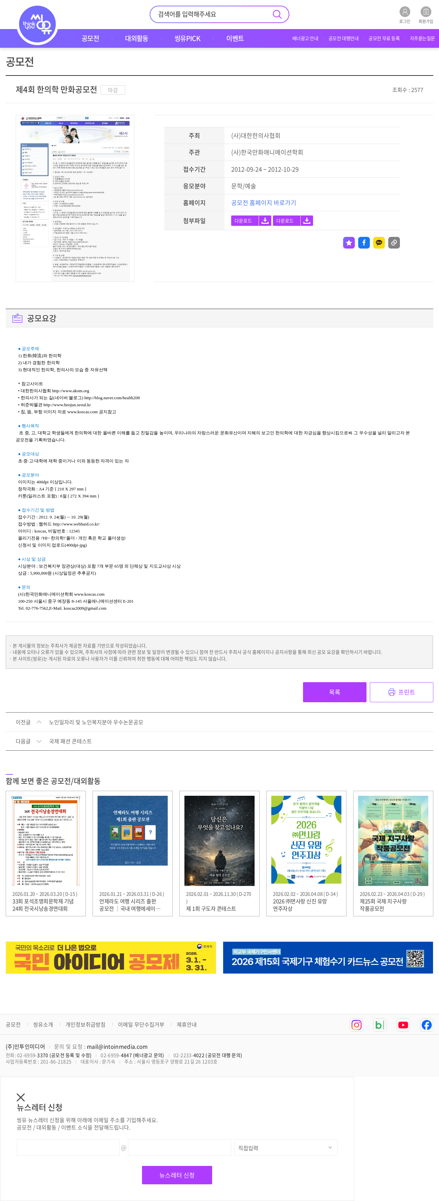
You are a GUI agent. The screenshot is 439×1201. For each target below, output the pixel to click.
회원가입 (426, 14)
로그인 (404, 14)
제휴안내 (187, 1024)
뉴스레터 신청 (177, 1175)
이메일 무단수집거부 (141, 1024)
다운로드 (243, 220)
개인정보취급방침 (85, 1024)
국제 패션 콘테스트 (70, 741)
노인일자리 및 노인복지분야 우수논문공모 (96, 722)
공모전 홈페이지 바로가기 (263, 202)
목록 (334, 692)
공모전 (13, 1024)
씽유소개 (43, 1024)
